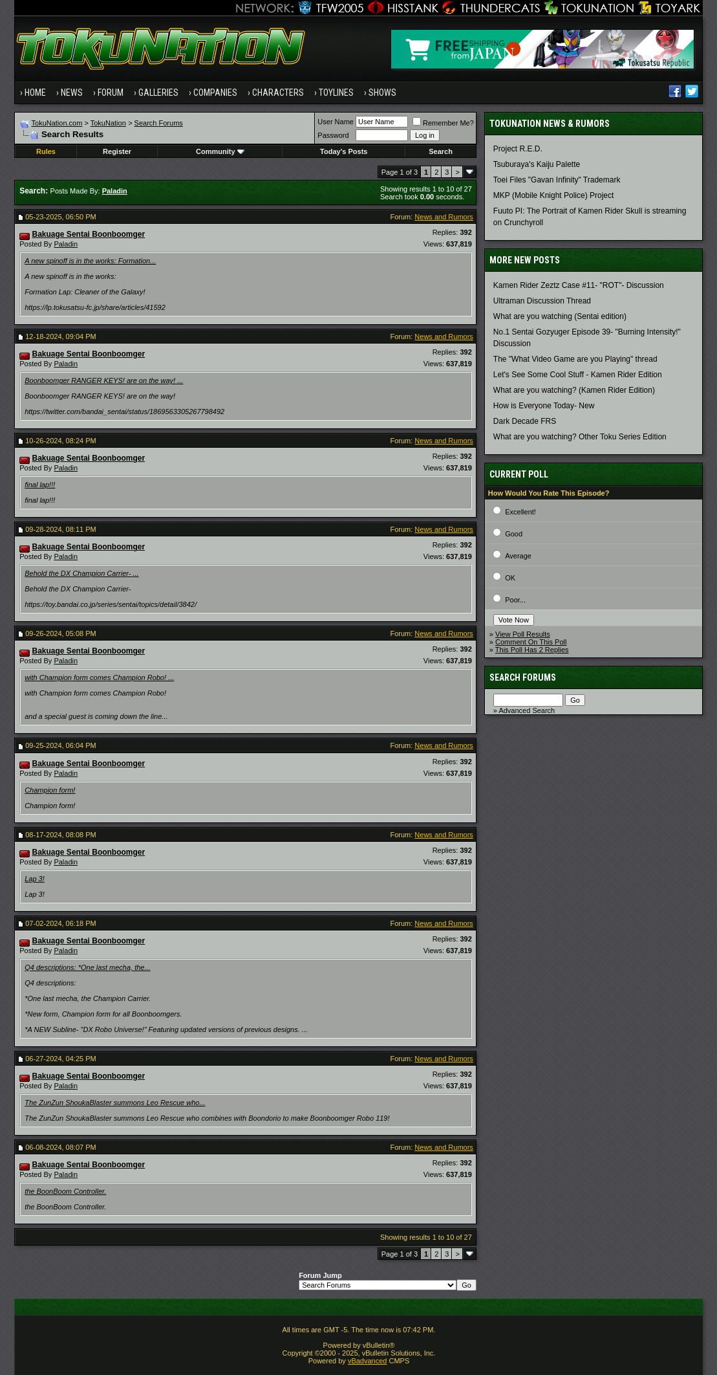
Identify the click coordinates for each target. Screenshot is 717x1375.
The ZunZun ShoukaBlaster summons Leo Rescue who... (115, 1102)
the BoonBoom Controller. (65, 1191)
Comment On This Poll (530, 642)
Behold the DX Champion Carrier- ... (82, 573)
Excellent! (520, 512)
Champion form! (50, 790)
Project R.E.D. (517, 148)
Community (220, 151)
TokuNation (108, 123)
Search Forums (158, 123)
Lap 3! (35, 879)
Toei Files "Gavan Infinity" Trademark (557, 179)
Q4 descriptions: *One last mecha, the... (87, 967)
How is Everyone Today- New (544, 405)
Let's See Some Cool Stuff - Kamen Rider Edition (577, 374)
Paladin (66, 244)
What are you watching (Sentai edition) (559, 316)
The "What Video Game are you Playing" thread (575, 359)
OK (510, 578)
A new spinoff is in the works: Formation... (90, 261)
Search (441, 151)
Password (332, 135)
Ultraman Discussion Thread (542, 300)
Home (35, 92)
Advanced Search (526, 710)
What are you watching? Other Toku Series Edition (580, 436)
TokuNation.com (57, 123)
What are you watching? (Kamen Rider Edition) (574, 390)
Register (117, 151)
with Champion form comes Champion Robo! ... (99, 677)
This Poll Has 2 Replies (532, 650)
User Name (335, 122)
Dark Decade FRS (524, 421)
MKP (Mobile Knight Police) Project (553, 195)
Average (518, 556)
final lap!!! (40, 485)
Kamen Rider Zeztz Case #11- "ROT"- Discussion (578, 285)
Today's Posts (343, 151)
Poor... (515, 600)
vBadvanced (367, 1361)
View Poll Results (522, 634)
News (72, 92)
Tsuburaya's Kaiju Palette (536, 164)
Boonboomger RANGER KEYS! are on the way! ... (104, 380)
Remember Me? (443, 123)
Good (513, 534)
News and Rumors (443, 217)
